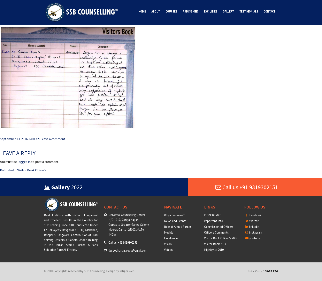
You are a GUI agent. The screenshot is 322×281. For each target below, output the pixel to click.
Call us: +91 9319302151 (122, 242)
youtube (252, 238)
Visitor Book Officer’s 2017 (220, 238)
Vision (168, 244)
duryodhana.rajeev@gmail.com (127, 250)
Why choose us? (174, 215)
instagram (253, 232)
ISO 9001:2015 (212, 215)
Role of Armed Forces (178, 227)
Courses (171, 11)
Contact (269, 11)
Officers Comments (216, 232)
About (155, 11)
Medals (168, 232)
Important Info (213, 221)
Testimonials (248, 11)
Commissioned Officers (218, 227)
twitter (252, 221)
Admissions (191, 11)
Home (142, 11)
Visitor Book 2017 (215, 244)
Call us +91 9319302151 (246, 187)
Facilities (210, 11)
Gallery (228, 11)
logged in (24, 162)
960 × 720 (34, 139)
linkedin (252, 227)
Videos (168, 250)
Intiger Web (127, 271)
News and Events (175, 221)
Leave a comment (52, 139)
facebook (253, 215)
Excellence (171, 238)
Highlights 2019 (214, 250)
